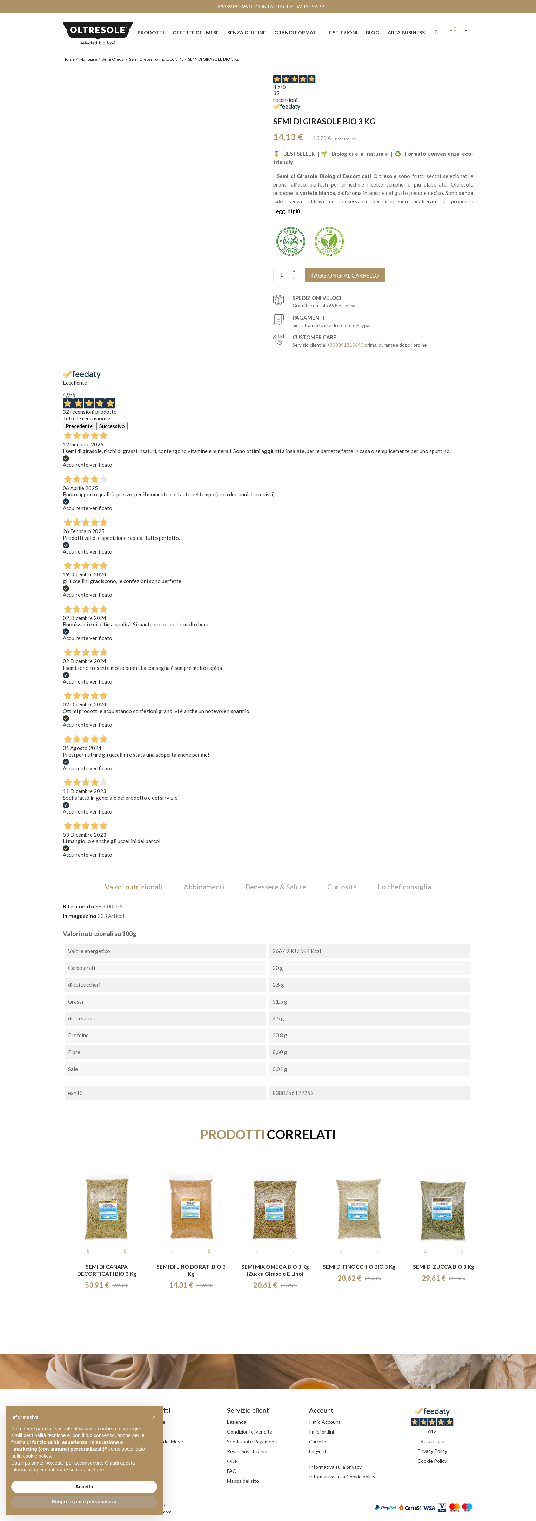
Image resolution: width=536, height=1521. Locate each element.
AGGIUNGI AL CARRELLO (345, 275)
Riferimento (78, 906)
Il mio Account (325, 1422)
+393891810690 (233, 6)
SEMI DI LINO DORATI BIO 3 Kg (191, 1270)
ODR (232, 1461)
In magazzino (79, 916)
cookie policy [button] (37, 1456)
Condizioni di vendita (249, 1432)
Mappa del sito (243, 1481)
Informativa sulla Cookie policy (342, 1477)
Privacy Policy (432, 1451)
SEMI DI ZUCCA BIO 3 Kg (443, 1267)
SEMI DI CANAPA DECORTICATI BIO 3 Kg (106, 1270)
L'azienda (236, 1422)
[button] (436, 33)
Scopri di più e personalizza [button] (84, 1501)
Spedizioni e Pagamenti (252, 1441)
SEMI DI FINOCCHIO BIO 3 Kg (359, 1267)
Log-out (318, 1451)
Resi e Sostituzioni (247, 1451)
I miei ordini (321, 1432)
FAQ (232, 1471)
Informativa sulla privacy (335, 1467)
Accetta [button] (84, 1486)
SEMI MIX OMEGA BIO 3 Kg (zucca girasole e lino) (275, 1270)
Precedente (79, 426)
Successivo (112, 426)
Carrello (317, 1441)
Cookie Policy (432, 1461)
